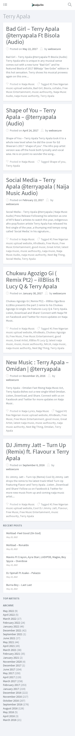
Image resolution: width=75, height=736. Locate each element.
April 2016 (9, 716)
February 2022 (11, 622)
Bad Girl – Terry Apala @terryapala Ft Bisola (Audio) (33, 35)
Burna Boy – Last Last (19, 585)
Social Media (13, 259)
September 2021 (12, 634)
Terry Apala (47, 96)
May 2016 (8, 712)
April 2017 (9, 677)
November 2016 (12, 696)
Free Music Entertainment (38, 336)
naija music (48, 251)
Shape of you (57, 161)
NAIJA (47, 344)
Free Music (52, 243)
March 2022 (9, 618)
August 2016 (10, 708)
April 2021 (9, 646)
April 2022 (9, 614)
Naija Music (28, 84)
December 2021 (12, 630)
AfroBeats (39, 243)
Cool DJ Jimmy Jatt (45, 508)
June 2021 (9, 638)
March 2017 (9, 681)
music (17, 344)
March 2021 (9, 650)
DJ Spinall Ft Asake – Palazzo (23, 573)
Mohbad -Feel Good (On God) (23, 533)
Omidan (49, 427)
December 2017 (12, 665)
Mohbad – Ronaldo (17, 545)
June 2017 (9, 669)
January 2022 (11, 626)
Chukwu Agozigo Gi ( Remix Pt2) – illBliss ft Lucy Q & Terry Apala (32, 279)
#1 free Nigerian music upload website (36, 413)
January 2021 (11, 657)
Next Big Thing (56, 255)
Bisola (47, 88)
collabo (56, 88)
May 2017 (8, 673)
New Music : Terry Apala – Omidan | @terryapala (37, 365)
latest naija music (24, 423)
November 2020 (12, 661)
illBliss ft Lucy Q (38, 340)
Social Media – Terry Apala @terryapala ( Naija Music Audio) (37, 186)
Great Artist (53, 247)
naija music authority (26, 96)
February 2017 (11, 685)
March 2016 (9, 720)
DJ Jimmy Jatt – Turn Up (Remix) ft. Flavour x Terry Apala (37, 451)
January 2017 (11, 689)
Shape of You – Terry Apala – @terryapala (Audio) (31, 116)
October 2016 (11, 700)
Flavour (62, 508)
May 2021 (8, 642)
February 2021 (11, 653)
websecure (54, 49)
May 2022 (8, 611)
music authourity (42, 92)
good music (39, 247)
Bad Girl (38, 88)
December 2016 (12, 692)
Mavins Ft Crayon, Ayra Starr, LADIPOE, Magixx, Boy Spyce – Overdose (36, 559)
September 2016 (12, 704)
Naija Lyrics (28, 411)
